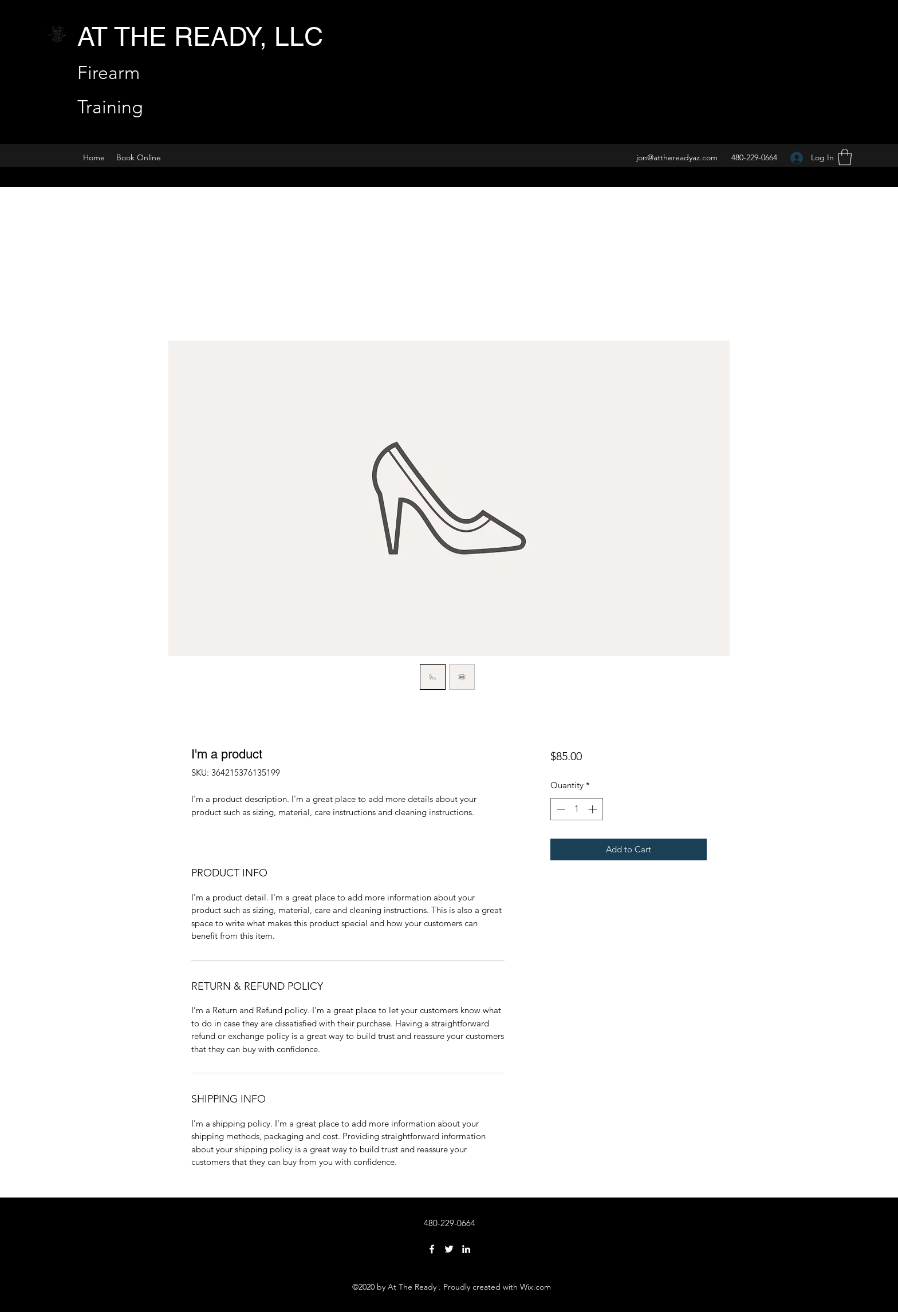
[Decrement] (560, 809)
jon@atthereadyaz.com (677, 157)
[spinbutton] (576, 809)
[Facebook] (432, 1249)
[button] (845, 157)
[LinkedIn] (466, 1249)
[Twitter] (449, 1249)
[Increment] (593, 809)
